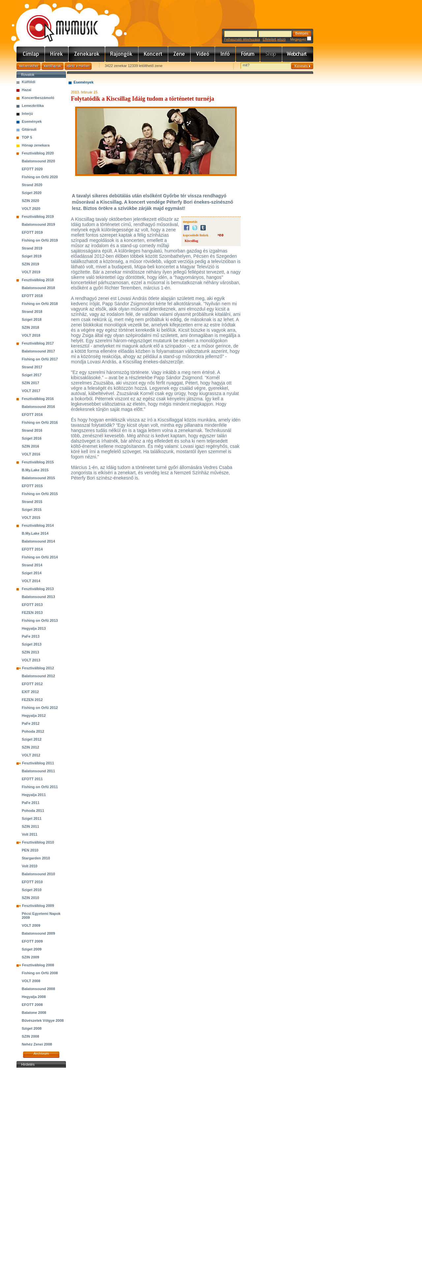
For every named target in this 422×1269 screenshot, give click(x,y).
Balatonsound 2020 (38, 161)
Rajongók (121, 54)
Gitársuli (29, 129)
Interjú (27, 114)
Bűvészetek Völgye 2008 (43, 1020)
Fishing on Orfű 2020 (40, 177)
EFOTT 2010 (32, 882)
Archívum (41, 1053)
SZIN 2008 (30, 1036)
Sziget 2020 (32, 193)
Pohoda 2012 (33, 731)
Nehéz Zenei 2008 (37, 1044)
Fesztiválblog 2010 (38, 842)
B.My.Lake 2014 (35, 533)
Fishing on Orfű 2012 (40, 708)
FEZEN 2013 (32, 613)
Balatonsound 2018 (38, 288)
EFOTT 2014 (32, 549)
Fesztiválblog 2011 (38, 763)
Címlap (30, 54)
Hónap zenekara (35, 145)
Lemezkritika (33, 106)
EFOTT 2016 (32, 415)
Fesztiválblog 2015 (38, 462)
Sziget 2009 (32, 949)
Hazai (26, 90)
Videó (203, 54)
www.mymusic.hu (56, 21)
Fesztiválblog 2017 (38, 343)
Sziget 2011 (32, 818)
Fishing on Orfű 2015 (40, 494)
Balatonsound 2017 (38, 351)
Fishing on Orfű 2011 (40, 787)
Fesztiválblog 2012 (38, 668)
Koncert (153, 54)
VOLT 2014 (31, 581)
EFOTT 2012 (32, 684)
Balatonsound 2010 (38, 874)
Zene (179, 54)
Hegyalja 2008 (34, 997)
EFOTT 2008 (32, 1005)
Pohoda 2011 (33, 811)
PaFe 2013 (31, 636)
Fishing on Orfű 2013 (40, 620)
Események (32, 121)
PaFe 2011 (31, 803)
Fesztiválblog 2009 (38, 906)
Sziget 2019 (32, 256)
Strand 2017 (32, 367)
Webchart (297, 54)
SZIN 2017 (30, 383)
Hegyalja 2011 (34, 795)
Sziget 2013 (32, 644)
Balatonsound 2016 (38, 407)
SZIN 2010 (30, 898)
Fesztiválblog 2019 (38, 216)
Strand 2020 (32, 185)
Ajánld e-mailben (78, 66)
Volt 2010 (30, 866)
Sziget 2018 (32, 319)
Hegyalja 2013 (34, 628)
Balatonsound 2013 (38, 597)
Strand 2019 (32, 248)
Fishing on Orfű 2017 (40, 359)
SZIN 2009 (30, 957)
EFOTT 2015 (32, 486)
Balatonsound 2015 (38, 478)
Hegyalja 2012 (34, 716)
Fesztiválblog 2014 (38, 525)
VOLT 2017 (31, 391)
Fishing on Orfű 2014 (40, 557)
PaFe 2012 (31, 723)
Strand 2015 (32, 502)
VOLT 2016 (31, 454)
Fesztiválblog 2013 (38, 589)
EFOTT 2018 (32, 296)
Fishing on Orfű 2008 (40, 973)
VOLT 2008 (31, 981)
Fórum (248, 54)
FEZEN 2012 (32, 700)
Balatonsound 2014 (38, 541)
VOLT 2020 (31, 209)
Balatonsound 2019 (38, 224)
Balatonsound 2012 (38, 676)
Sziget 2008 (32, 1028)
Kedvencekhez (28, 66)
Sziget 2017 (32, 375)
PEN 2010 (30, 850)
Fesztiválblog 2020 (38, 153)
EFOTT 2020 (32, 169)
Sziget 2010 (32, 890)
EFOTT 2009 (32, 941)
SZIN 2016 (30, 446)
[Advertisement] (41, 1168)
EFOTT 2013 (32, 605)
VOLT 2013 (31, 660)
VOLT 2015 (31, 517)
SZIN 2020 (30, 201)
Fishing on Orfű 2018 (40, 304)
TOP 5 (27, 137)
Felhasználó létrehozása (242, 39)
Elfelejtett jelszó (274, 39)
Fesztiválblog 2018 (38, 280)
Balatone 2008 (34, 1013)
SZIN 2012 (30, 747)
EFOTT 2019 (32, 232)
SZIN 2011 (30, 826)
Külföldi (28, 82)
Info (225, 54)
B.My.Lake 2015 (35, 470)
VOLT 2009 (31, 925)
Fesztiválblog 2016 (38, 399)
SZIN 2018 (30, 327)
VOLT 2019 (31, 272)
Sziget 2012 (32, 739)
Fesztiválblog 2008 (38, 965)
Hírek (57, 54)
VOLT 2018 (31, 335)
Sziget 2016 (32, 438)
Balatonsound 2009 (38, 933)
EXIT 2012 (30, 692)
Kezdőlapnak (53, 66)
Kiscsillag (191, 241)
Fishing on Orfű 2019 (40, 240)
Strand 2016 (32, 430)
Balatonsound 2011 (38, 771)
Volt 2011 (30, 834)
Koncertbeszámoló (38, 98)
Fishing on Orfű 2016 (40, 422)
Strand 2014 (32, 565)
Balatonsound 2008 (38, 989)
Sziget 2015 (32, 510)
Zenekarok (87, 54)
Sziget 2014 (32, 573)
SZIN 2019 (30, 264)
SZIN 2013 (30, 652)
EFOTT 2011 (32, 779)
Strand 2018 (32, 312)
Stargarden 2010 (36, 858)
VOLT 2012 (31, 755)
